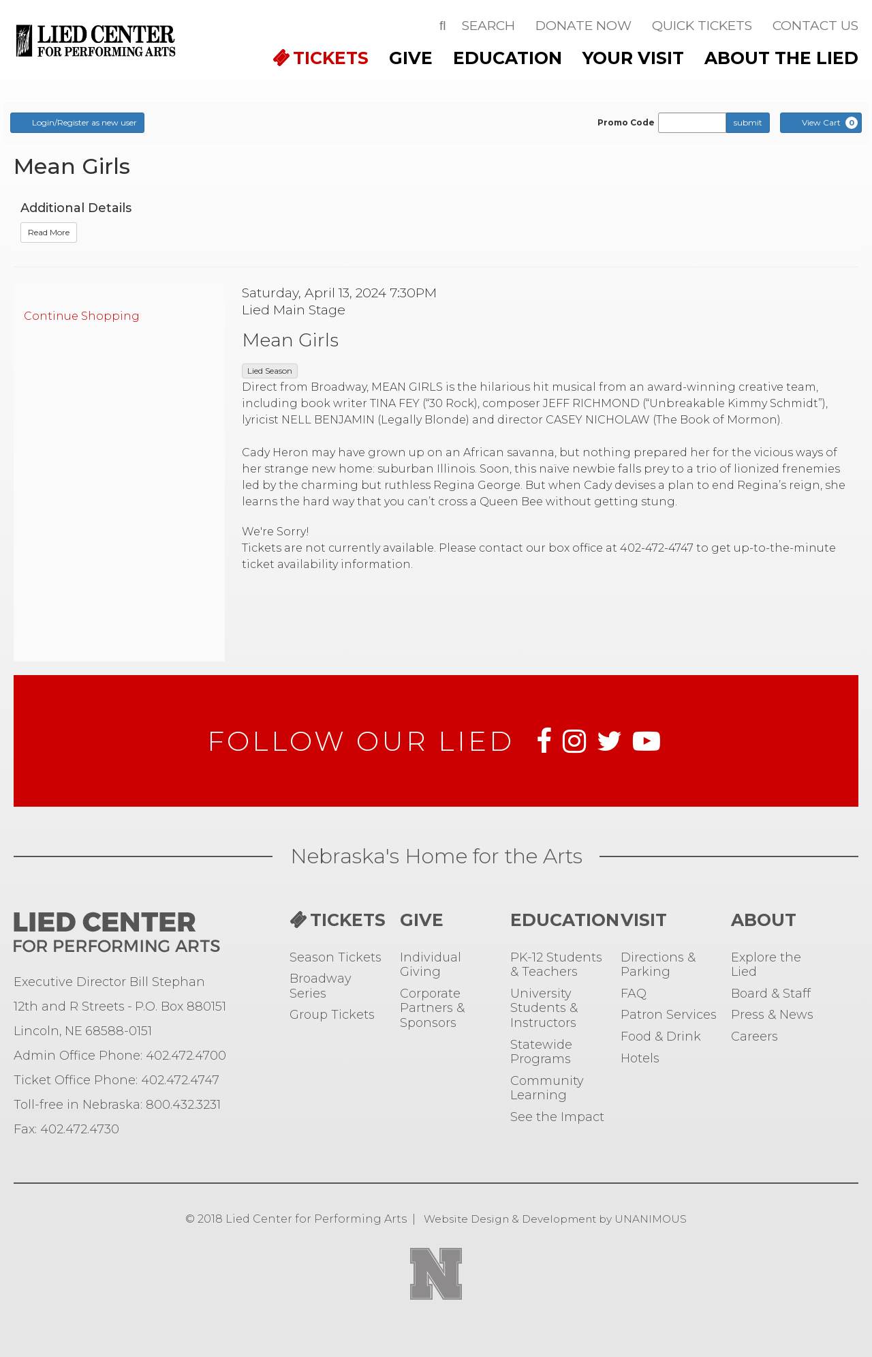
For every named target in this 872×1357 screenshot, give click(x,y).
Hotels (640, 1059)
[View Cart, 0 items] (821, 123)
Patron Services (669, 1015)
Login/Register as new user (77, 122)
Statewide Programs (541, 1052)
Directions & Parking (658, 965)
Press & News (772, 1015)
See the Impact (557, 1117)
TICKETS (331, 58)
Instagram (574, 741)
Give (411, 58)
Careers (754, 1037)
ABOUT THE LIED (781, 58)
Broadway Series (321, 986)
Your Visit (633, 58)
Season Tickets (336, 958)
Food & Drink (661, 1037)
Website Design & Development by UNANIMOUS (556, 1218)
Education (507, 58)
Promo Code (626, 123)
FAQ (634, 994)
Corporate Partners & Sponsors (432, 1008)
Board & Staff (771, 994)
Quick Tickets (702, 25)
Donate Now (583, 25)
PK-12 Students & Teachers (556, 965)
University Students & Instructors (544, 1008)
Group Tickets (332, 1015)
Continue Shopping (82, 316)
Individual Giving (430, 965)
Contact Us (815, 25)
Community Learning (547, 1088)
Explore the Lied (766, 965)
